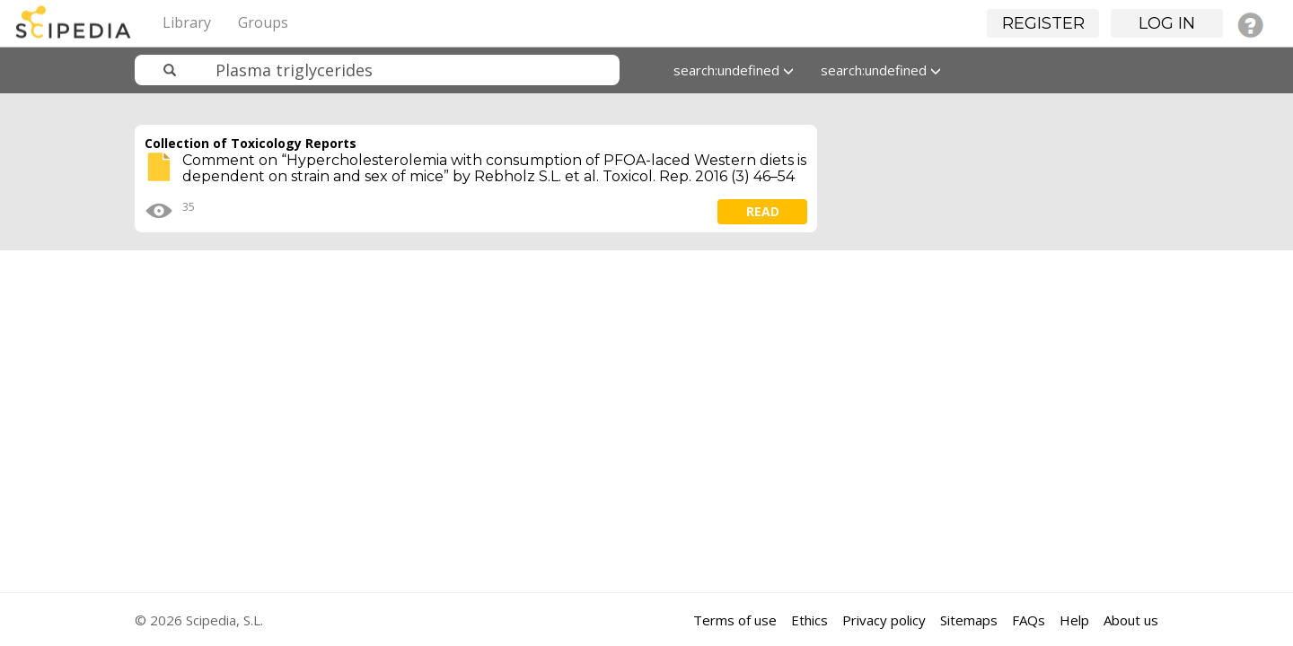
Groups (263, 22)
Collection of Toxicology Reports (250, 143)
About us (1131, 620)
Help (1074, 620)
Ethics (809, 620)
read (762, 211)
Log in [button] (1167, 23)
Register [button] (1043, 23)
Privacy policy (884, 620)
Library (187, 22)
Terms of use (735, 620)
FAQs (1028, 620)
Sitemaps (969, 620)
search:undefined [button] (733, 70)
